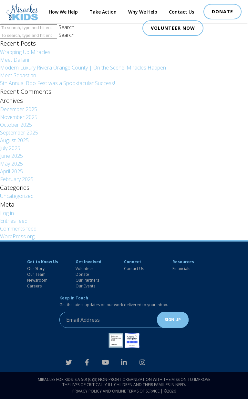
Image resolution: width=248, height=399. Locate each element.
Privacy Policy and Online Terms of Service (116, 391)
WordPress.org (17, 236)
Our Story (36, 268)
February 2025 (17, 179)
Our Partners (87, 280)
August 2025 (14, 140)
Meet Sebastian (18, 75)
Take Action (103, 12)
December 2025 (18, 109)
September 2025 (19, 132)
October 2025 (16, 124)
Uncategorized (17, 196)
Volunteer (84, 268)
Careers (34, 286)
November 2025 (18, 117)
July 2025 (10, 148)
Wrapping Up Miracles (25, 52)
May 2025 (11, 163)
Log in (7, 213)
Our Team (36, 274)
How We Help (63, 12)
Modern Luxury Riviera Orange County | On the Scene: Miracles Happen (83, 67)
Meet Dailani (14, 59)
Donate (82, 274)
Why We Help (142, 12)
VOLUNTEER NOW (173, 28)
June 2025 (11, 155)
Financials (181, 268)
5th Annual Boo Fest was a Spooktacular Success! (57, 83)
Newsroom (37, 280)
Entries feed (13, 220)
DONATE (222, 11)
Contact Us (181, 12)
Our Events (85, 286)
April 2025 (11, 171)
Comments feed (18, 228)
